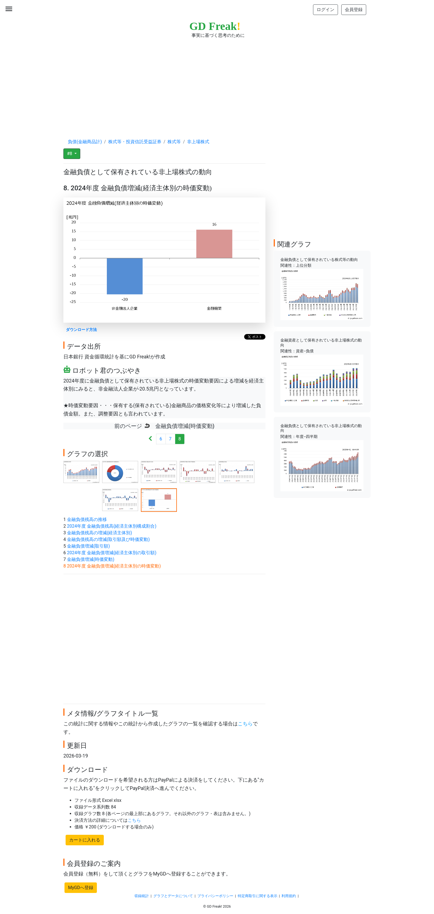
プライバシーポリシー (215, 896)
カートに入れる (84, 840)
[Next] (150, 439)
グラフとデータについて (173, 896)
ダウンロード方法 (81, 329)
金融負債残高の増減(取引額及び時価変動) (108, 539)
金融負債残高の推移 (87, 519)
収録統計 (142, 896)
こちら (245, 723)
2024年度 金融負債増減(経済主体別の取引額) (111, 552)
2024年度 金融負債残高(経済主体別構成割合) (111, 526)
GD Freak (215, 26)
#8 (70, 153)
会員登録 (354, 9)
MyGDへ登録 (80, 887)
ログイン (325, 9)
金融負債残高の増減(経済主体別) (99, 532)
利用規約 (288, 896)
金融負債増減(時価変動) (90, 559)
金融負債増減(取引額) (88, 546)
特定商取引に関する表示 (257, 896)
